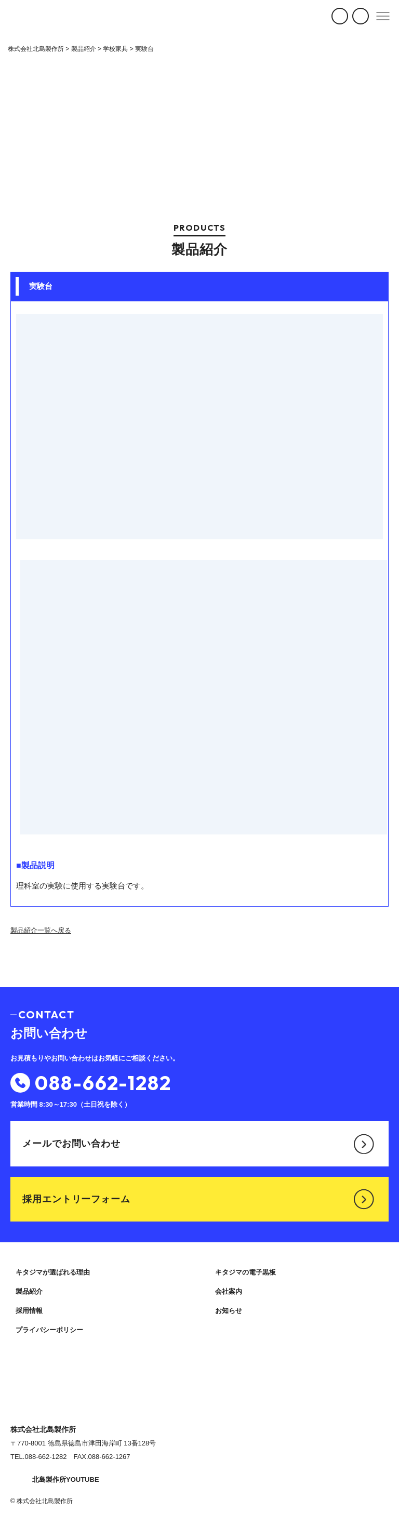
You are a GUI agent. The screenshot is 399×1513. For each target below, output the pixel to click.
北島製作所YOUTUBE (54, 1480)
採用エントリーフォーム (198, 1199)
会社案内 (228, 1291)
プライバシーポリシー (49, 1330)
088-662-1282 (90, 1082)
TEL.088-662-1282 (38, 1457)
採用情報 (29, 1311)
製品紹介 (29, 1291)
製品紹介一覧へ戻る (40, 930)
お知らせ (228, 1311)
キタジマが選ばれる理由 (53, 1272)
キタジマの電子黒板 (245, 1272)
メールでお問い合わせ (198, 1144)
